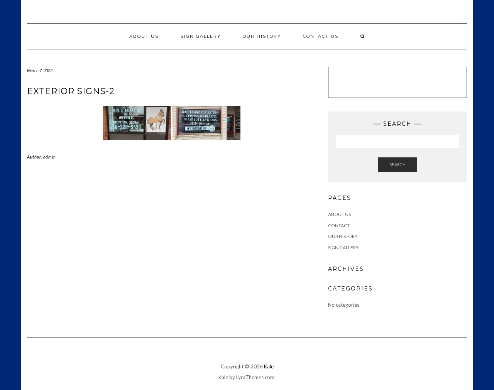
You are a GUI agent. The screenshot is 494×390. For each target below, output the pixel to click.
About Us (144, 36)
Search (397, 164)
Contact (339, 225)
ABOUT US (339, 214)
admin (49, 156)
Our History (262, 36)
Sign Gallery (201, 36)
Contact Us (320, 36)
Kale (269, 366)
